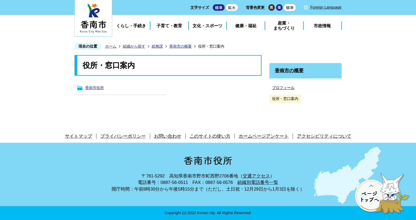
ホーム (110, 46)
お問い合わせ (167, 136)
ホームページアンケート (264, 136)
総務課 (157, 46)
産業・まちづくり (284, 25)
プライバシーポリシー (123, 136)
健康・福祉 (246, 26)
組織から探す (134, 46)
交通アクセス (256, 176)
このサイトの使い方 (210, 136)
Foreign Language (326, 7)
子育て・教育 (169, 26)
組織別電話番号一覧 (257, 182)
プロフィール (283, 88)
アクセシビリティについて (324, 136)
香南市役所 (94, 88)
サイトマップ (78, 136)
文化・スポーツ (207, 26)
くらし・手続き (131, 26)
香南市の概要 (180, 46)
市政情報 (322, 26)
